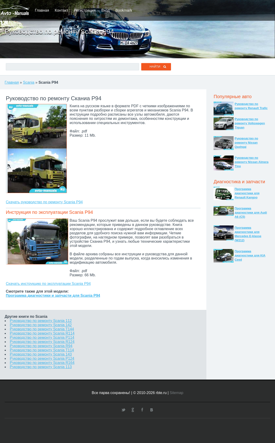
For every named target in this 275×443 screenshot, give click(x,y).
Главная (42, 10)
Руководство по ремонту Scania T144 (42, 329)
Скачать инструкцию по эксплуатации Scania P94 (48, 284)
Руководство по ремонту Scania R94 (41, 346)
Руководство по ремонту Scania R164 (42, 363)
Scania (28, 82)
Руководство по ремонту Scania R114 (42, 333)
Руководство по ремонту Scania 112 (41, 321)
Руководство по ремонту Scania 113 (41, 367)
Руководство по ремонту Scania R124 (42, 342)
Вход (105, 10)
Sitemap (176, 393)
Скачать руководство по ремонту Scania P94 (44, 202)
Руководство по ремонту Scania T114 (42, 350)
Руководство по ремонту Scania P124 (42, 358)
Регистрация (85, 10)
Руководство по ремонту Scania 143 (41, 354)
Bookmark (123, 10)
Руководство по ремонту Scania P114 (42, 337)
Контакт (61, 10)
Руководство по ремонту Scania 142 (41, 325)
